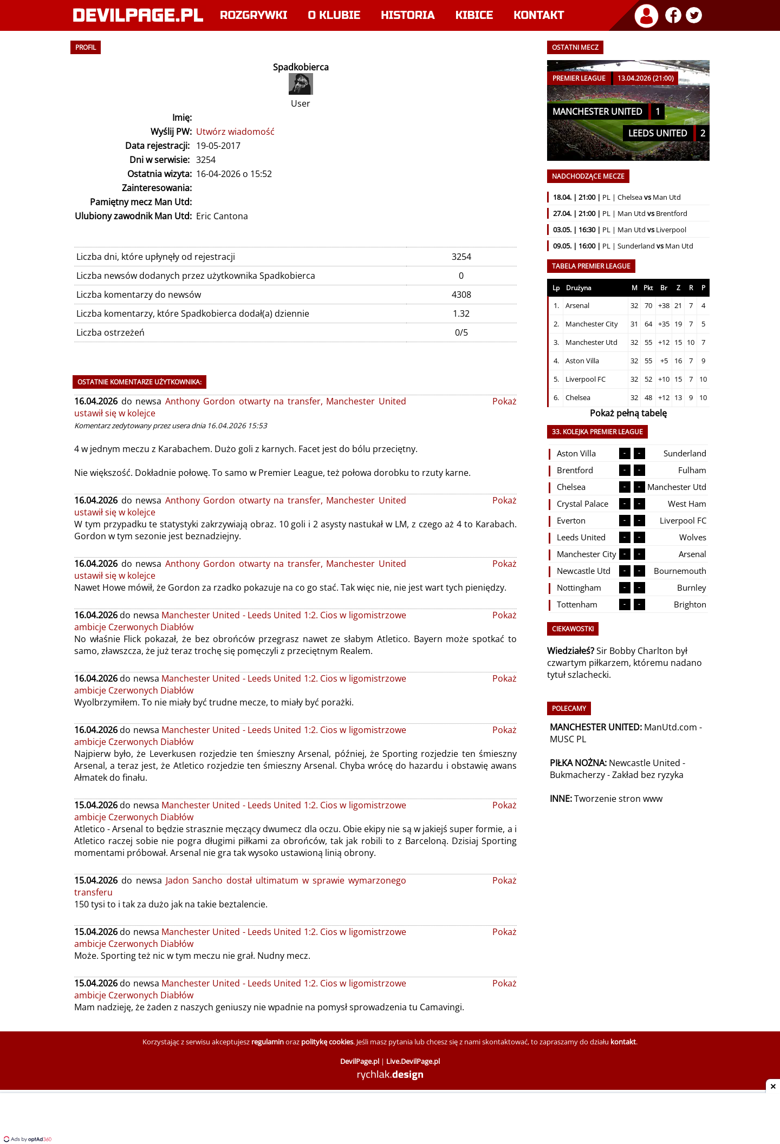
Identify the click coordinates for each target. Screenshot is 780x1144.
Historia (407, 15)
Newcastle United (644, 763)
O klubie (334, 15)
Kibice (474, 15)
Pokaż (504, 401)
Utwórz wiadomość (235, 132)
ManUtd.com (670, 727)
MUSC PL (568, 739)
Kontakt (539, 15)
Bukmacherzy (577, 775)
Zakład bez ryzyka (648, 775)
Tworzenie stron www (618, 799)
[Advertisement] (390, 1119)
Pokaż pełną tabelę (628, 413)
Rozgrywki (254, 15)
